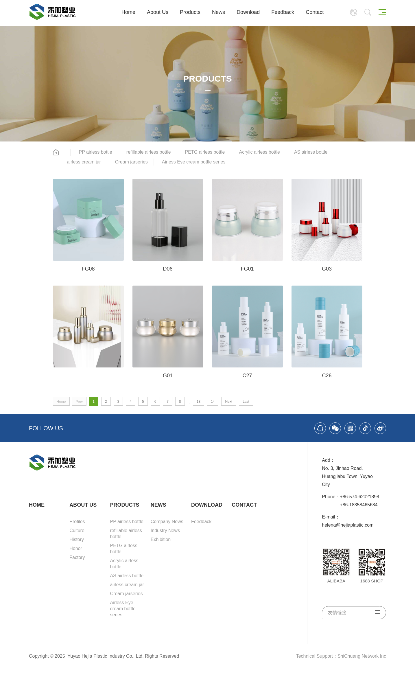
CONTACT (244, 505)
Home (128, 12)
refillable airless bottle (148, 152)
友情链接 (354, 612)
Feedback (282, 12)
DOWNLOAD (206, 505)
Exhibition (161, 539)
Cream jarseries (131, 161)
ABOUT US (83, 505)
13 (198, 402)
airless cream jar (84, 161)
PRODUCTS (124, 505)
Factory (77, 557)
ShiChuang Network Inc (361, 656)
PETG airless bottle (205, 152)
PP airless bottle (95, 152)
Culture (76, 530)
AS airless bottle (311, 152)
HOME (37, 505)
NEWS (158, 505)
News (218, 12)
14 (213, 402)
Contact (315, 12)
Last (246, 402)
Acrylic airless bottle (259, 152)
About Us (157, 12)
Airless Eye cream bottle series (194, 161)
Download (248, 12)
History (76, 539)
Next (228, 402)
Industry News (165, 530)
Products (190, 12)
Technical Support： (316, 656)
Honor (75, 548)
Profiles (77, 521)
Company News (167, 521)
